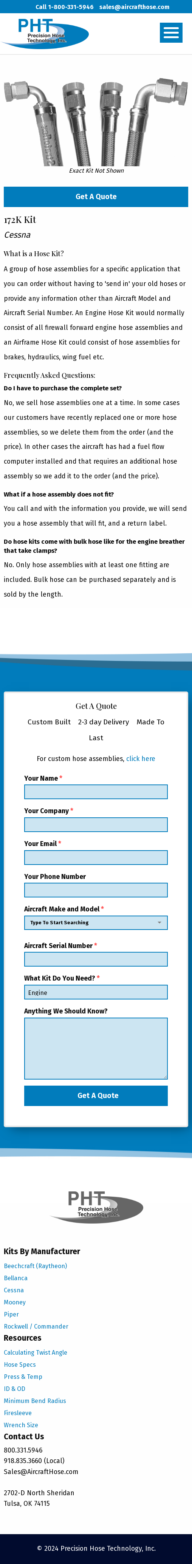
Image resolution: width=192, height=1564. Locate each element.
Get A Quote (96, 196)
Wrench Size (21, 1425)
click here (140, 759)
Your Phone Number (96, 885)
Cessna (14, 1290)
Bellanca (16, 1278)
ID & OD (14, 1388)
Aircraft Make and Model (96, 919)
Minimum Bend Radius (35, 1401)
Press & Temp (23, 1376)
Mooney (15, 1302)
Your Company (96, 819)
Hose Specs (20, 1364)
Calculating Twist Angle (35, 1352)
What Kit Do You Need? (96, 987)
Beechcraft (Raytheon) (35, 1266)
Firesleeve (18, 1413)
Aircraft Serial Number (96, 954)
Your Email (96, 852)
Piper (11, 1314)
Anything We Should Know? (96, 1043)
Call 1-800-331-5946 (65, 7)
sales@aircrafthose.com (134, 7)
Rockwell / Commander (36, 1326)
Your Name (96, 787)
